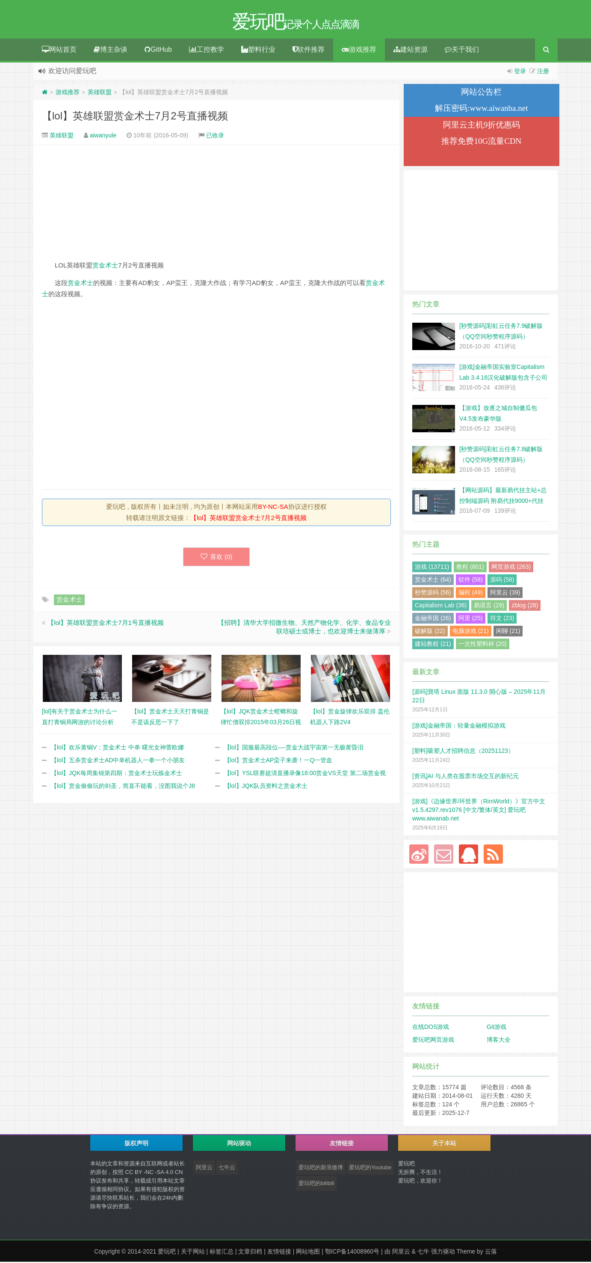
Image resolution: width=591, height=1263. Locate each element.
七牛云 (227, 1168)
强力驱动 (443, 1252)
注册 (543, 72)
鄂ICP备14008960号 (352, 1252)
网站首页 (59, 50)
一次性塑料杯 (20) (482, 645)
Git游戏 (496, 1028)
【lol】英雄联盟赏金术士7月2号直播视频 (135, 117)
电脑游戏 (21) (470, 632)
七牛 (423, 1252)
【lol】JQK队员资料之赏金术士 (265, 787)
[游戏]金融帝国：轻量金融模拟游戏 (458, 726)
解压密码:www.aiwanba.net (481, 109)
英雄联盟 (100, 93)
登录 (520, 72)
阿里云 (204, 1168)
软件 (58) (470, 580)
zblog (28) (524, 606)
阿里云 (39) (505, 593)
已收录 (215, 136)
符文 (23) (502, 619)
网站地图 (308, 1252)
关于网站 (193, 1252)
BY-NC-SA (273, 507)
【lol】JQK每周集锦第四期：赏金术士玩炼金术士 (116, 774)
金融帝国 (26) (433, 619)
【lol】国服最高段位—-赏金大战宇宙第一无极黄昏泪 (294, 748)
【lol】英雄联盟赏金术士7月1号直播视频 (105, 623)
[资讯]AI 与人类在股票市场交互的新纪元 (465, 777)
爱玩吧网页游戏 (433, 1040)
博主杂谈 (110, 50)
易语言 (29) (489, 606)
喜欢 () (217, 558)
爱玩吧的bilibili (316, 1184)
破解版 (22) (430, 632)
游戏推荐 (359, 50)
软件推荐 (309, 50)
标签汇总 (221, 1252)
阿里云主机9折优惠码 (481, 126)
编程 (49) (470, 593)
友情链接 (279, 1252)
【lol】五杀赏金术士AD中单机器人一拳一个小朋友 (118, 761)
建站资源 (410, 50)
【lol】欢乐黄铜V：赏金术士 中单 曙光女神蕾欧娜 (117, 748)
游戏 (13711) (432, 568)
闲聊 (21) (508, 632)
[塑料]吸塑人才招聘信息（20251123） (463, 752)
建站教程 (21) (433, 645)
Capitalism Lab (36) (441, 606)
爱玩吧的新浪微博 (320, 1168)
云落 (491, 1252)
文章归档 (250, 1252)
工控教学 (206, 50)
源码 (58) (502, 580)
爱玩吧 (167, 1252)
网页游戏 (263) (511, 568)
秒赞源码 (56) (433, 593)
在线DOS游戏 (430, 1028)
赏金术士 (105, 266)
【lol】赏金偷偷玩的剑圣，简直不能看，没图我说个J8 (123, 787)
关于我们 (462, 50)
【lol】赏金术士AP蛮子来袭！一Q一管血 (278, 761)
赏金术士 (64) (433, 580)
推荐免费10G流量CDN (481, 142)
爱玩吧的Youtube (370, 1168)
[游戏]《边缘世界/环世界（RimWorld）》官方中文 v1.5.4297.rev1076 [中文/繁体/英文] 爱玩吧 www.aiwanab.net (478, 811)
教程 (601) (470, 568)
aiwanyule (103, 136)
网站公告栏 (481, 93)
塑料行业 (258, 50)
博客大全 (499, 1040)
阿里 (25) (470, 619)
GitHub (158, 50)
